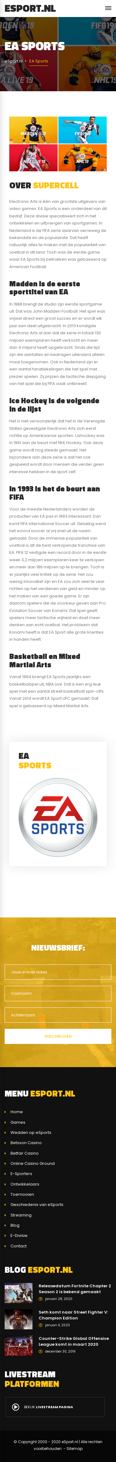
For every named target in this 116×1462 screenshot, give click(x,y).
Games (18, 1122)
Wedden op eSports (31, 1132)
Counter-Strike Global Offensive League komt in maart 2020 (74, 1342)
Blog (15, 1225)
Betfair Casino (25, 1153)
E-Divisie (19, 1235)
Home (17, 1112)
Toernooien (22, 1194)
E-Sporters (21, 1174)
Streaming (21, 1215)
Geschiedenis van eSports (37, 1205)
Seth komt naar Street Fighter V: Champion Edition (73, 1315)
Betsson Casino (26, 1143)
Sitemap (75, 1448)
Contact (19, 1246)
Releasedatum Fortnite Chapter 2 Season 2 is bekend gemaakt (75, 1289)
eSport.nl (30, 8)
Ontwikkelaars (25, 1184)
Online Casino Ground (33, 1163)
